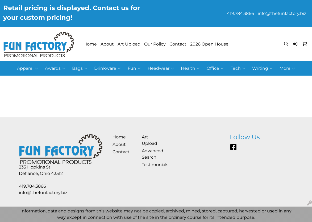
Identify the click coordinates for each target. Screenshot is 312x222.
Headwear (161, 68)
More (287, 68)
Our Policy (155, 44)
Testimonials (153, 164)
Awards (55, 68)
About (107, 44)
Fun (134, 68)
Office (215, 68)
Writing (262, 68)
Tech (238, 68)
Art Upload (129, 44)
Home (90, 44)
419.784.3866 (240, 13)
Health (190, 68)
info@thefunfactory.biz (282, 13)
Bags (79, 68)
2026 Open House (209, 44)
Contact (177, 44)
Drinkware (107, 68)
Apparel (27, 68)
